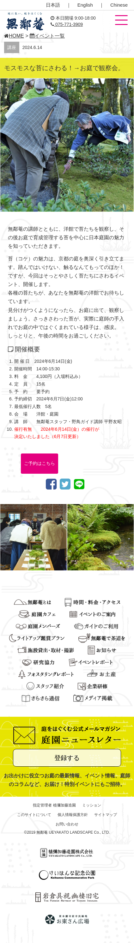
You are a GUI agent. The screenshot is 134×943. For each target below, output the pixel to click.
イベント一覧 (47, 36)
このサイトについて (34, 814)
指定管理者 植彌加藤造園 (54, 805)
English (85, 5)
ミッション (91, 805)
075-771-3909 (67, 24)
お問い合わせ (67, 824)
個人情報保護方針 (73, 814)
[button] (121, 20)
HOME (14, 36)
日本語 (53, 5)
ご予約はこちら (39, 463)
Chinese (119, 5)
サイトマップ (105, 814)
